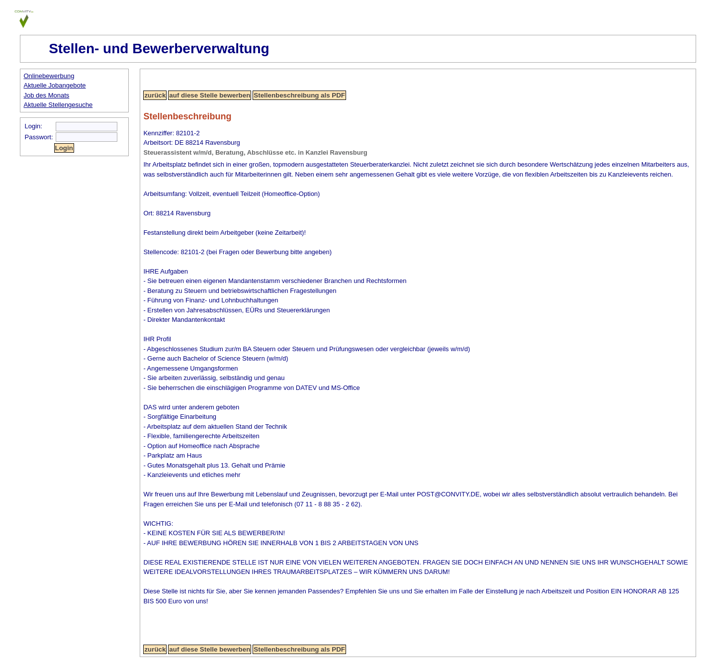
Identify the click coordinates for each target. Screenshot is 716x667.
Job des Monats (47, 95)
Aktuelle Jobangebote (55, 85)
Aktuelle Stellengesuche (58, 104)
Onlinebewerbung (49, 76)
